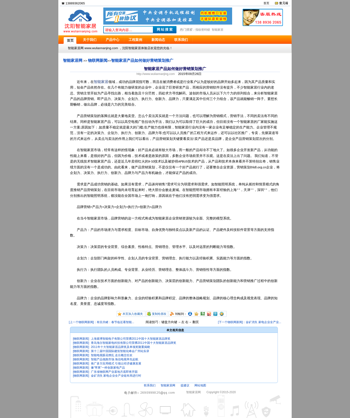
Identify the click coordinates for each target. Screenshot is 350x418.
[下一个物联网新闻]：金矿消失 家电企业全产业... (249, 322)
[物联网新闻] (81, 338)
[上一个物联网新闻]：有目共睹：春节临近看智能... (101, 322)
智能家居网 (72, 60)
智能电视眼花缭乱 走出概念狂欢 (111, 355)
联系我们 (150, 385)
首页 (266, 3)
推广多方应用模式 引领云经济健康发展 (116, 363)
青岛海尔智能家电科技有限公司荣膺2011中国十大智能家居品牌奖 (133, 343)
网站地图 (200, 385)
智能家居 (217, 29)
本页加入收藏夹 (132, 314)
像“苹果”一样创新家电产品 (108, 367)
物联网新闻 (97, 60)
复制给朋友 (159, 314)
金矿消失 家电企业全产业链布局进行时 (116, 375)
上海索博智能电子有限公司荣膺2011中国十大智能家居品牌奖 (130, 338)
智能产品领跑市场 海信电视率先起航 (114, 359)
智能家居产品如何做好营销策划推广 (142, 60)
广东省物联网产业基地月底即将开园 (114, 371)
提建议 (185, 385)
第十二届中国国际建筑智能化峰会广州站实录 (120, 351)
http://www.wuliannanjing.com (156, 74)
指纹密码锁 (202, 29)
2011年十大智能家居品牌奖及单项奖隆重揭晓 (120, 347)
